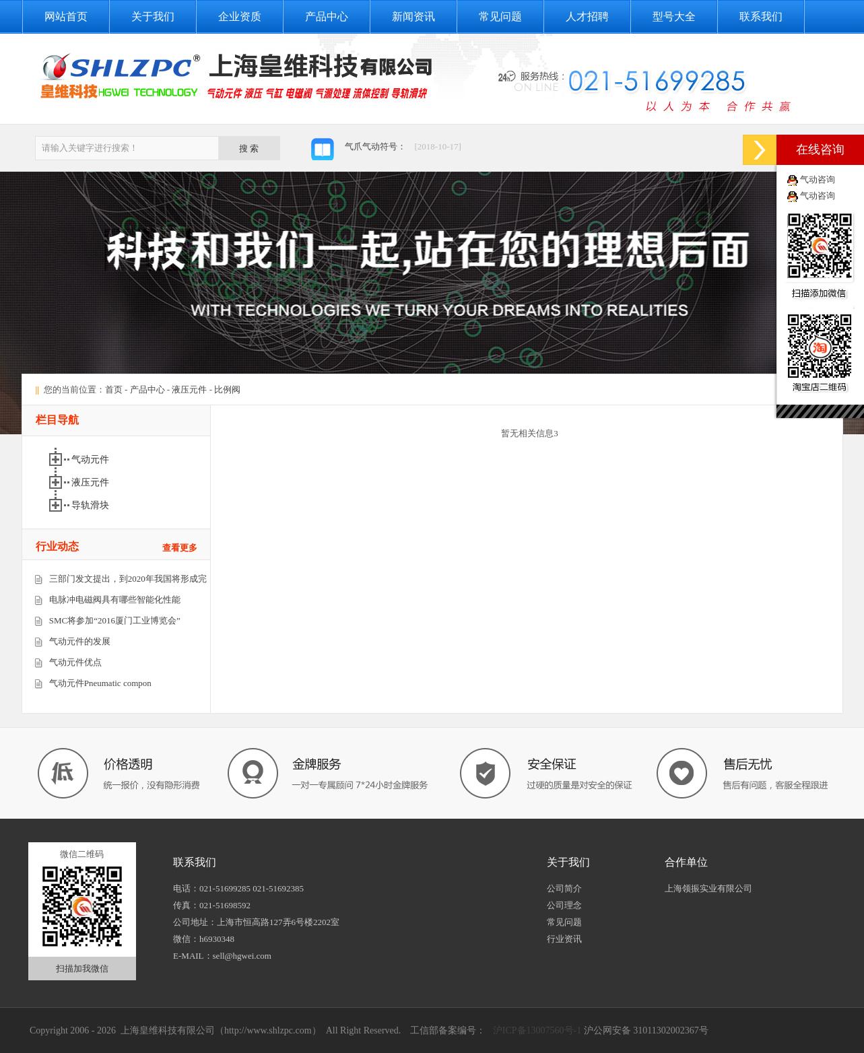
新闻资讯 (413, 16)
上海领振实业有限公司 (708, 888)
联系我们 (761, 16)
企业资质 (239, 16)
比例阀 (227, 389)
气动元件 (90, 459)
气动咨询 (817, 179)
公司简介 (564, 888)
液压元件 (189, 389)
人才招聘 (587, 16)
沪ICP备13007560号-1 (535, 1030)
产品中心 (326, 16)
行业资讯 (564, 939)
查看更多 (179, 548)
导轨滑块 (90, 505)
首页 (114, 389)
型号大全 (674, 16)
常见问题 (500, 16)
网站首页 (66, 16)
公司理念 (564, 905)
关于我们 (152, 16)
